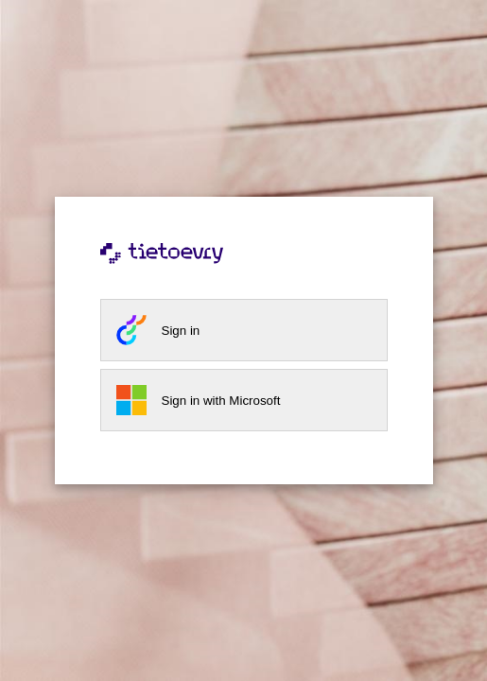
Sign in (181, 330)
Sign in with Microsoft (221, 400)
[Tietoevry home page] (244, 266)
